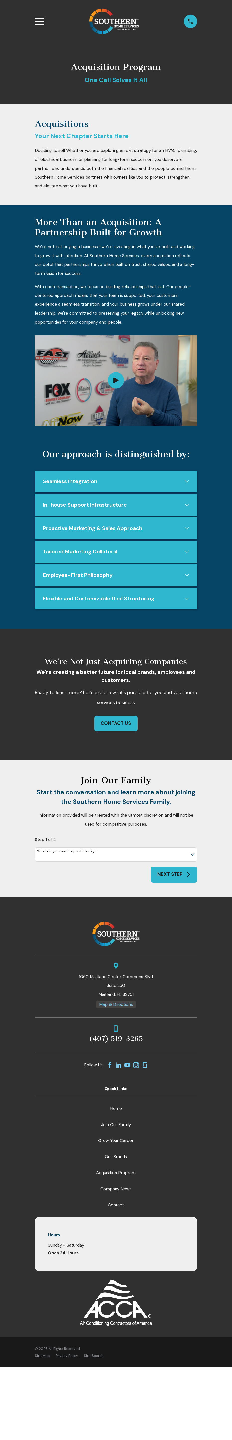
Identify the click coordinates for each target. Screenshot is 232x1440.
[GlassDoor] (145, 1067)
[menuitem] (42, 1358)
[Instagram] (136, 1067)
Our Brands (116, 1158)
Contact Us (116, 725)
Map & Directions (116, 1006)
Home (116, 1110)
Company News (115, 1191)
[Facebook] (110, 1067)
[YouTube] (127, 1067)
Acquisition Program (116, 1175)
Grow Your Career (116, 1142)
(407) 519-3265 (116, 1041)
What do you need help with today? (67, 853)
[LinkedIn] (118, 1067)
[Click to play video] (116, 380)
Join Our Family (116, 1126)
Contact (116, 1207)
